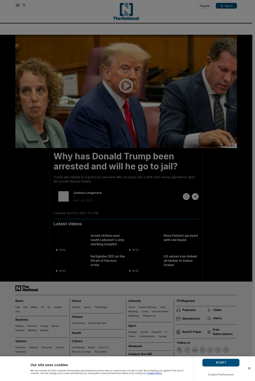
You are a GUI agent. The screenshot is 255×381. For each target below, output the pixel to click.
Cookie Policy (154, 373)
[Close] (249, 368)
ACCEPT (221, 362)
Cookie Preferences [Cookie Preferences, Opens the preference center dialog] (221, 374)
